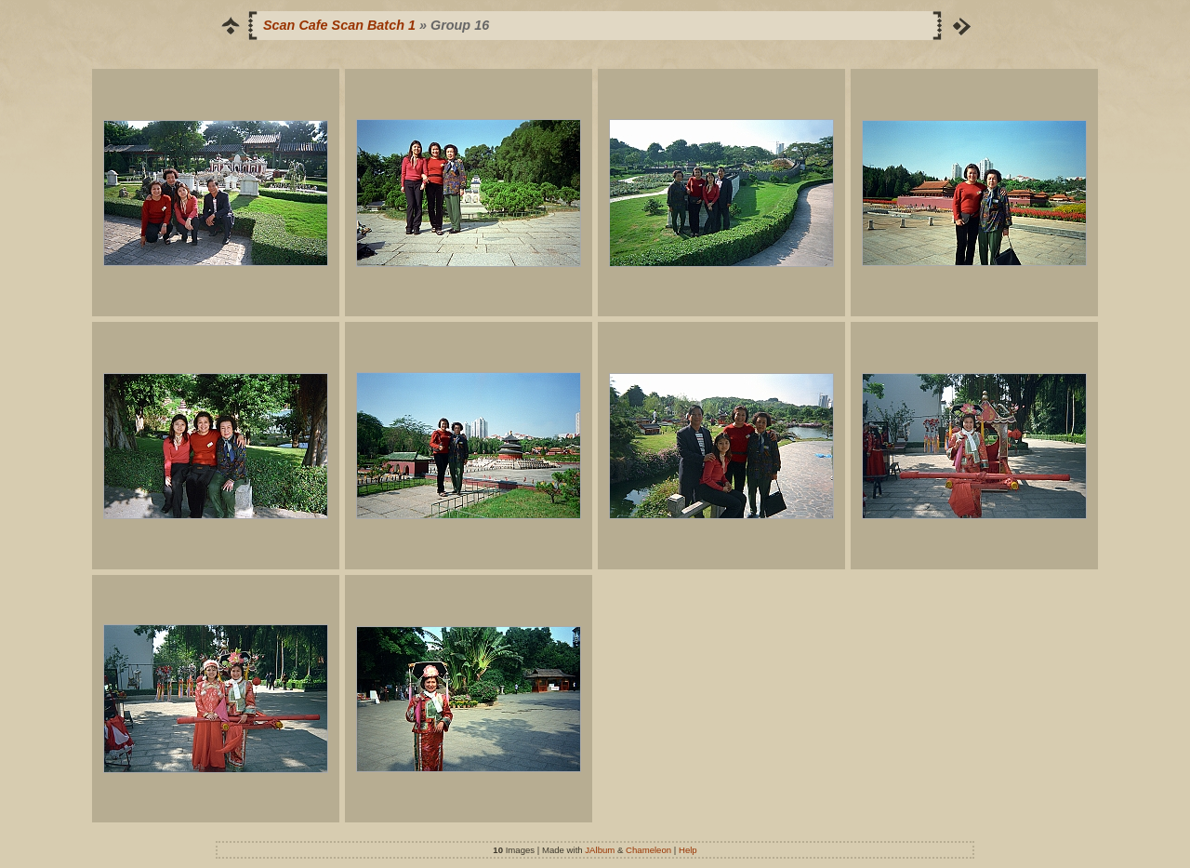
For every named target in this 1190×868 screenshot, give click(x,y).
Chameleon (648, 850)
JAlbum (600, 850)
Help (688, 850)
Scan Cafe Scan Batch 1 (339, 25)
